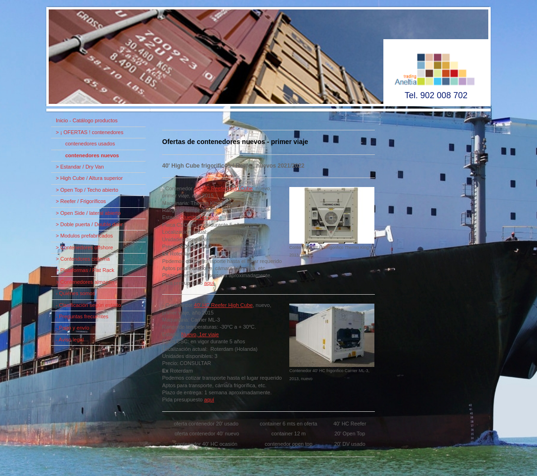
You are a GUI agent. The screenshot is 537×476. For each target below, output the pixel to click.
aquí (209, 283)
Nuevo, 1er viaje (200, 217)
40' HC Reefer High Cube (223, 188)
